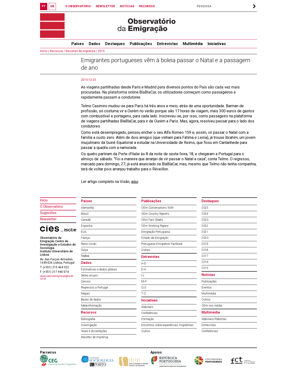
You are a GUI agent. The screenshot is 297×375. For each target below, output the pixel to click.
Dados (94, 43)
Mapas (85, 293)
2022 (205, 226)
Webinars (147, 307)
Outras (145, 250)
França (85, 238)
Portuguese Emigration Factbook (161, 244)
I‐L (142, 275)
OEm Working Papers (155, 226)
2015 (101, 51)
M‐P (144, 281)
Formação (147, 319)
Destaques (115, 43)
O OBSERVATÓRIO (78, 6)
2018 (205, 250)
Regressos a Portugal (94, 287)
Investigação (89, 325)
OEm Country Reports (155, 213)
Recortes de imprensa (94, 337)
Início (44, 200)
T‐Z (143, 293)
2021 (205, 232)
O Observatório (51, 206)
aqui (134, 181)
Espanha (86, 226)
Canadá (86, 219)
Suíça (84, 250)
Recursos (88, 312)
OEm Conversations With (157, 207)
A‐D (143, 263)
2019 (205, 244)
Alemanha (87, 207)
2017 (205, 256)
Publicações (141, 43)
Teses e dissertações (94, 331)
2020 (205, 238)
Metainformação (91, 305)
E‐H (143, 269)
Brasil (84, 213)
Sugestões (48, 213)
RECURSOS (147, 6)
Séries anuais (89, 275)
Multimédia (193, 43)
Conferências (149, 313)
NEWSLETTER (105, 6)
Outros (145, 331)
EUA (84, 232)
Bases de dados (91, 299)
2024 (205, 213)
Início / (44, 51)
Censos (86, 281)
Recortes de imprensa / (81, 51)
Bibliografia (88, 319)
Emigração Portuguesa (155, 232)
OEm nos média (212, 305)
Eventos (207, 287)
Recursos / (57, 51)
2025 (205, 207)
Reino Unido (88, 244)
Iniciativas (217, 43)
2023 (205, 219)
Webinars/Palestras (214, 319)
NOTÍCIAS (127, 6)
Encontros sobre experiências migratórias (167, 325)
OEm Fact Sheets (152, 219)
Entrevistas (167, 43)
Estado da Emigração (154, 238)
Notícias (208, 275)
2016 (205, 262)
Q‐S (143, 287)
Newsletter (48, 219)
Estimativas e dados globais (99, 269)
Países (86, 201)
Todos (85, 256)
